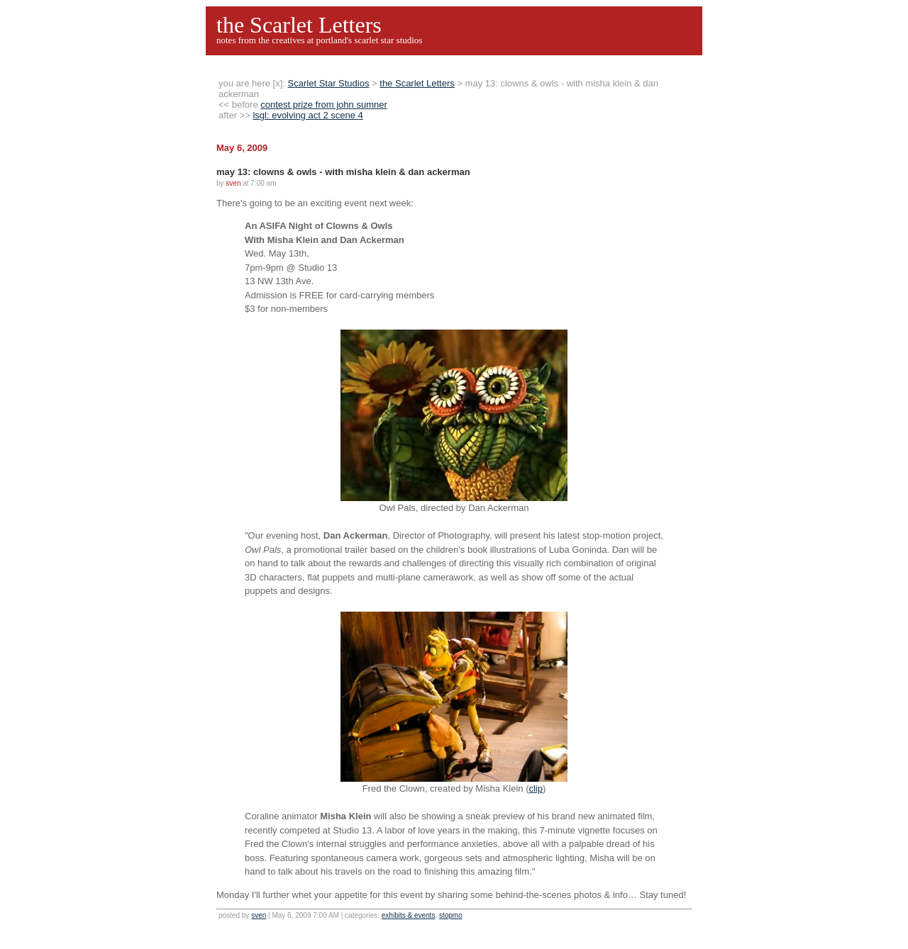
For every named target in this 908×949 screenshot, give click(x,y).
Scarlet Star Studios (329, 83)
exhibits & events (409, 915)
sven (258, 915)
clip (535, 788)
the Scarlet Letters (299, 25)
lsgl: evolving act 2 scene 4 (307, 115)
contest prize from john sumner (323, 104)
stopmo (451, 915)
